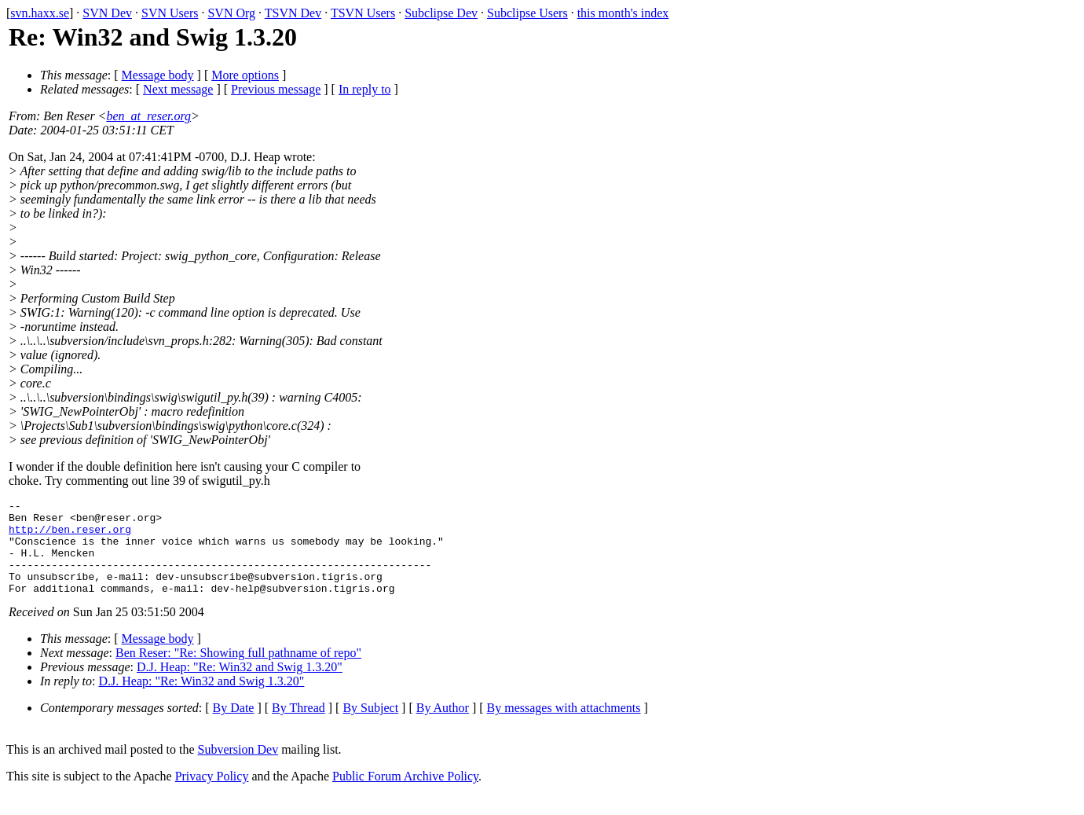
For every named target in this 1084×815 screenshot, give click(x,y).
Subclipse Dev (441, 13)
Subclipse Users (527, 13)
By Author (442, 726)
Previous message (275, 89)
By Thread (298, 726)
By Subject (370, 726)
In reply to (365, 89)
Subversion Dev (238, 768)
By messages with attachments (564, 726)
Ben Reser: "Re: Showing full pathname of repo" (238, 671)
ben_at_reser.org (148, 116)
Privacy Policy (212, 795)
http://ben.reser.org (70, 536)
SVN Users (169, 13)
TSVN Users (363, 13)
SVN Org (231, 13)
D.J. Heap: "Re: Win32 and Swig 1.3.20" (239, 685)
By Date (234, 726)
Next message (178, 89)
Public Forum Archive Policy (405, 795)
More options (245, 75)
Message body (158, 75)
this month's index (623, 13)
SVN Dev (107, 13)
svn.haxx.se (39, 13)
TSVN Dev (293, 13)
